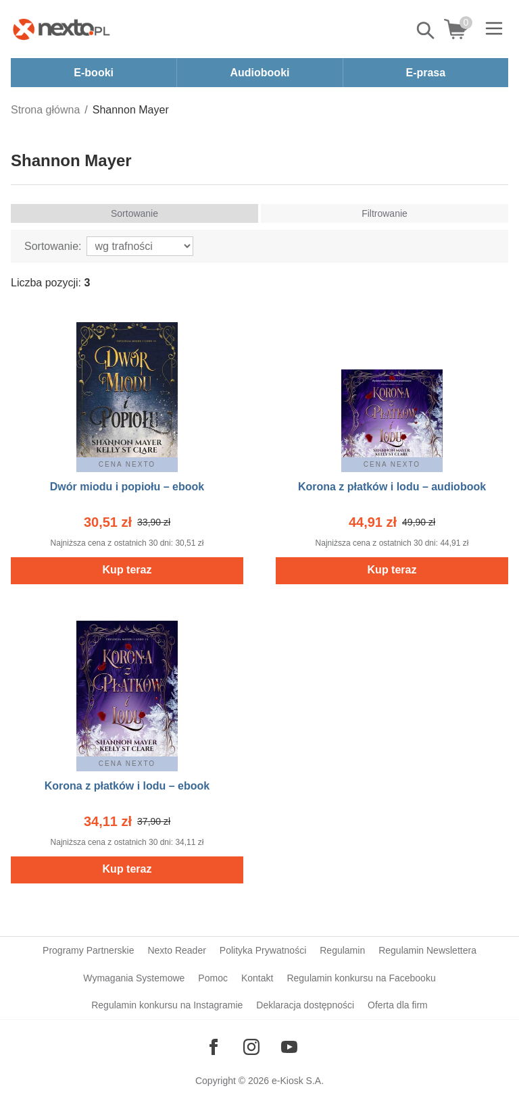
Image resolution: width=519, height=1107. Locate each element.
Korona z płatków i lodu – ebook (127, 786)
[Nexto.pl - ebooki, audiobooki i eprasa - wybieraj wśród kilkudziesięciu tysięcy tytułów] (61, 29)
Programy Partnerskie (88, 950)
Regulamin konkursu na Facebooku (361, 978)
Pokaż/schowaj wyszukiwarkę (426, 30)
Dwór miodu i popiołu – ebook (127, 486)
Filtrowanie (384, 213)
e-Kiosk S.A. (298, 1080)
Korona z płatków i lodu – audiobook (392, 486)
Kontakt (257, 978)
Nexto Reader (176, 950)
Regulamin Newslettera (427, 950)
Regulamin (342, 950)
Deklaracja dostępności (305, 1005)
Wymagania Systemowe (133, 978)
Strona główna (45, 109)
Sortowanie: (53, 246)
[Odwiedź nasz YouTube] (289, 1047)
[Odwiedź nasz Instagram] (251, 1047)
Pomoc (213, 978)
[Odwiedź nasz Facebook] (213, 1047)
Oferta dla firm (398, 1005)
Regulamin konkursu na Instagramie (167, 1005)
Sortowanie (134, 213)
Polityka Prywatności (263, 950)
